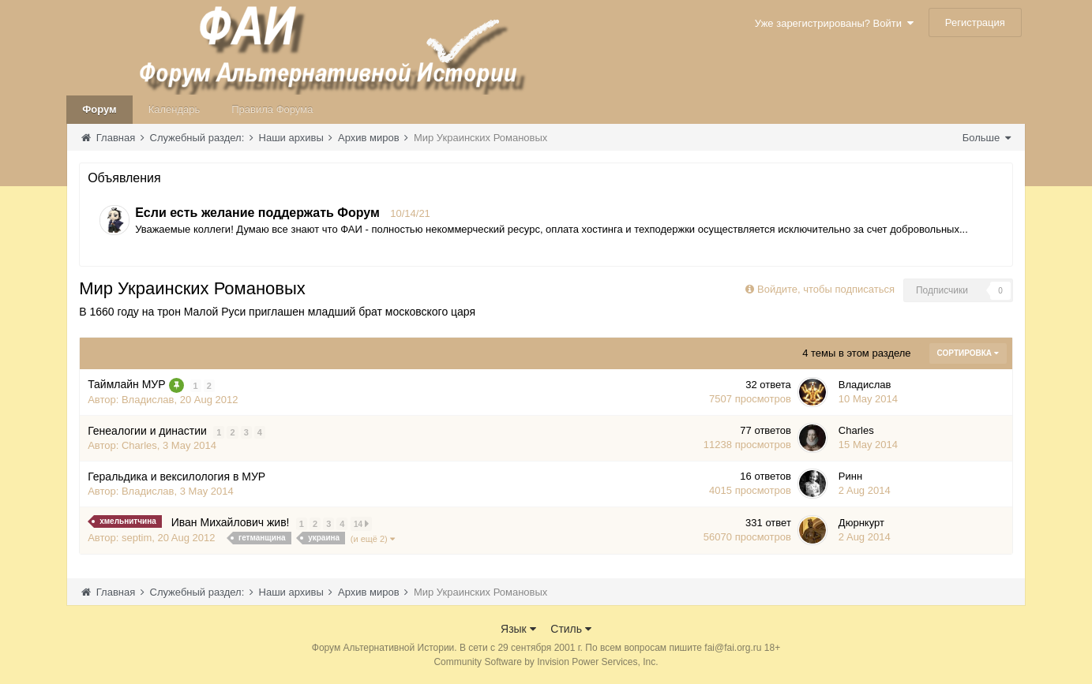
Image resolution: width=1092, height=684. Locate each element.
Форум (99, 109)
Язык (518, 628)
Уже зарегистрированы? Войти (834, 23)
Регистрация (975, 22)
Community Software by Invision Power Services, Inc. (545, 661)
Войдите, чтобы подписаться (826, 289)
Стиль (570, 628)
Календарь (174, 109)
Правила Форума (272, 109)
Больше (987, 138)
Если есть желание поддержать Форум (257, 212)
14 (361, 523)
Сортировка (968, 353)
